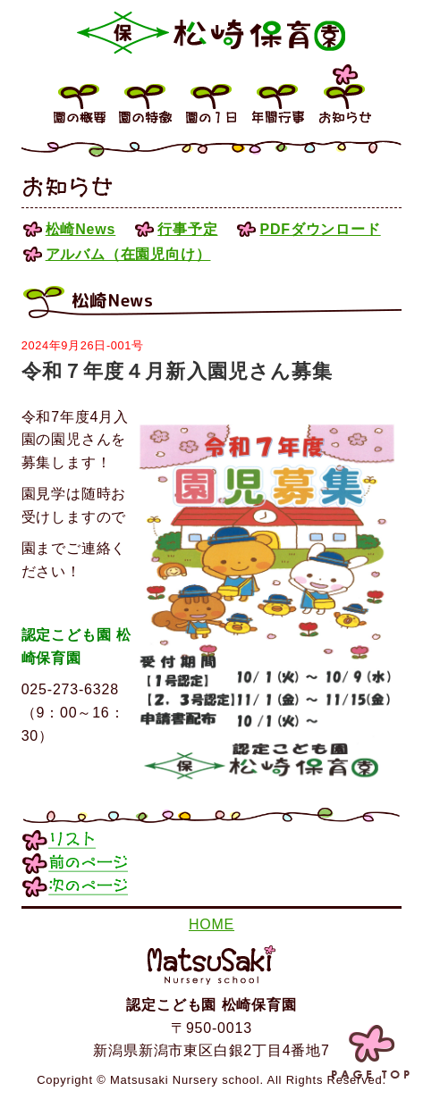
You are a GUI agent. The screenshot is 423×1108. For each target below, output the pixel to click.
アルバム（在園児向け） (128, 254)
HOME (211, 924)
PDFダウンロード (319, 229)
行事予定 (187, 229)
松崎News (81, 229)
